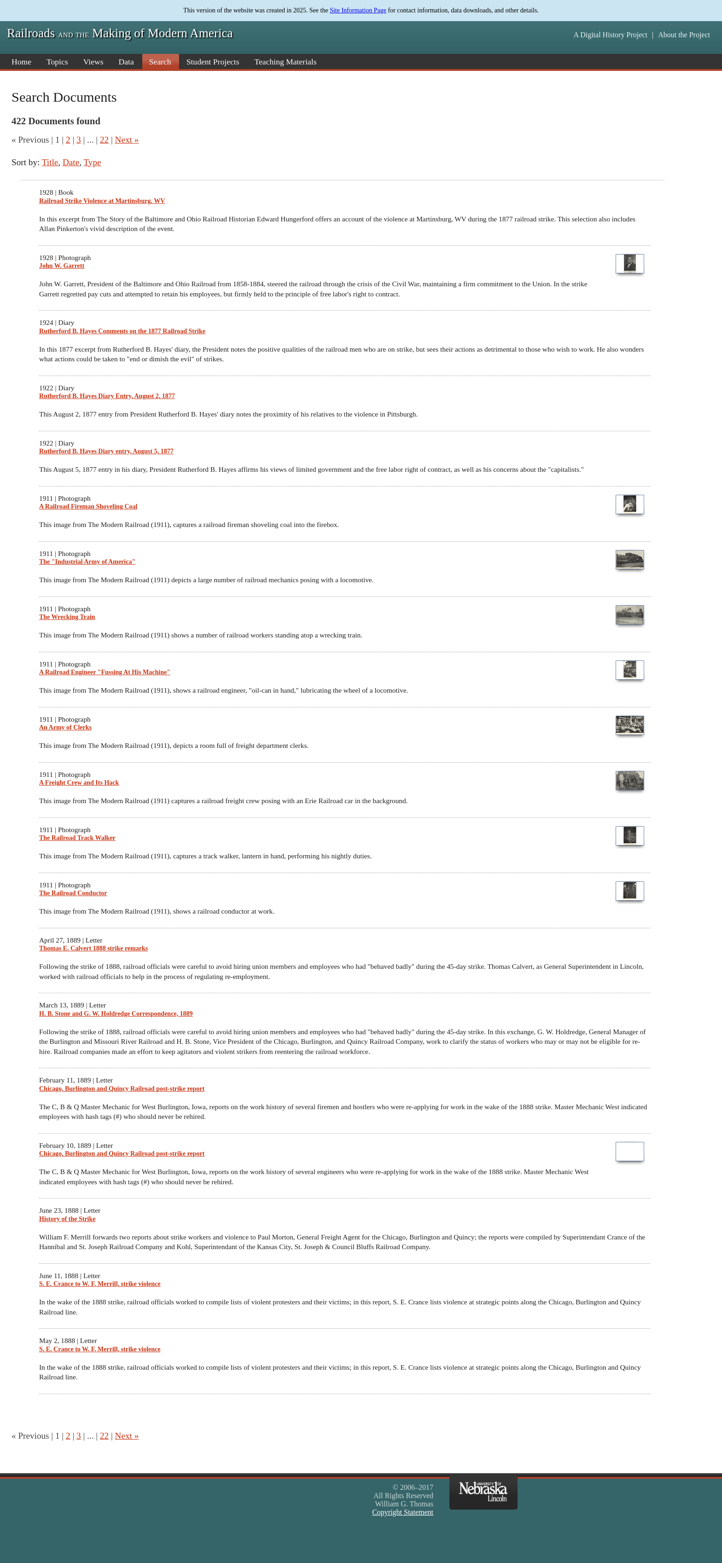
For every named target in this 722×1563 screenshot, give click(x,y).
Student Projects (212, 61)
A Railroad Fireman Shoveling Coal (88, 506)
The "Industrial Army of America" (87, 561)
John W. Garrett (61, 265)
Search (160, 61)
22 (104, 140)
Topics (57, 61)
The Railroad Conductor (73, 893)
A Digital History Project (610, 35)
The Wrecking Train (67, 617)
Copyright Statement (402, 1512)
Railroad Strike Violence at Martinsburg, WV (102, 200)
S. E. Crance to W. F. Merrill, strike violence (100, 1283)
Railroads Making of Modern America (120, 33)
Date (71, 162)
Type (92, 162)
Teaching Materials (286, 61)
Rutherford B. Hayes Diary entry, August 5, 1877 (106, 451)
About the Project (684, 35)
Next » (127, 140)
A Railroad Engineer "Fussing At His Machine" (104, 672)
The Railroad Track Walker (77, 837)
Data (126, 61)
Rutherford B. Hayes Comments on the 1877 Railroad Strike (122, 331)
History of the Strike (67, 1219)
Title (50, 162)
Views (93, 61)
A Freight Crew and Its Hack (79, 782)
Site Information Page (358, 10)
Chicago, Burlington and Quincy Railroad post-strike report (121, 1088)
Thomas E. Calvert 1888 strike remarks (93, 948)
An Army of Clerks (65, 727)
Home (21, 61)
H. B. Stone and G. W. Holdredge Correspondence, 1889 (116, 1013)
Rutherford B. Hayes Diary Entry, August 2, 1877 (107, 396)
